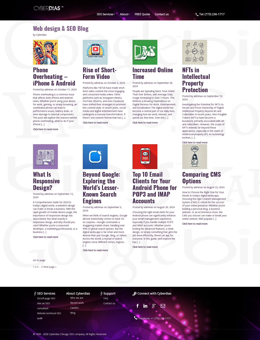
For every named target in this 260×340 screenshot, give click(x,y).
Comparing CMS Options (201, 177)
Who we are (76, 297)
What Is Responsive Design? (46, 181)
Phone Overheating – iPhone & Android (54, 76)
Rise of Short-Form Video (99, 73)
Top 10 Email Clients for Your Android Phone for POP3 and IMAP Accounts (154, 187)
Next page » (49, 266)
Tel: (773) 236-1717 (209, 14)
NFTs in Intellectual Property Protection (196, 79)
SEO (71, 334)
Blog (72, 312)
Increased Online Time (152, 73)
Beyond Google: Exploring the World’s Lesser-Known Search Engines (101, 187)
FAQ (105, 298)
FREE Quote (142, 14)
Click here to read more (45, 129)
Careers (74, 307)
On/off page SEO (46, 298)
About (125, 14)
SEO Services (106, 14)
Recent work (77, 302)
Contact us (162, 14)
